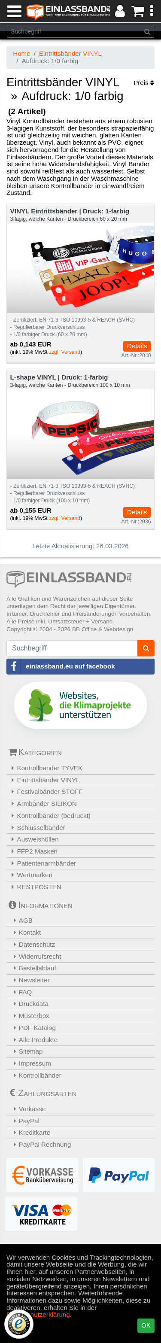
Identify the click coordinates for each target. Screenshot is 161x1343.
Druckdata (29, 1003)
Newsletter (29, 980)
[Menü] (12, 11)
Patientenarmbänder (42, 863)
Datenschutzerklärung (38, 1314)
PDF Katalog (32, 1027)
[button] (152, 11)
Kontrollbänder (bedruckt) (50, 815)
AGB (21, 920)
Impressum (30, 1063)
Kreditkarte (29, 1132)
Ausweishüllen (34, 839)
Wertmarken (30, 874)
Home (21, 53)
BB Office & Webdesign (102, 629)
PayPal (24, 1120)
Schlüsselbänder (37, 827)
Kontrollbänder (35, 1075)
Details (137, 345)
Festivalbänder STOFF (46, 791)
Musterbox (29, 1015)
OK (146, 1325)
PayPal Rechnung (40, 1144)
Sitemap (26, 1051)
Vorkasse (27, 1108)
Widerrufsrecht (35, 956)
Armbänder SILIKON (43, 803)
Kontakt (25, 932)
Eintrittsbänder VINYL (70, 53)
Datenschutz (32, 944)
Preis (144, 82)
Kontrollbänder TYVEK (45, 768)
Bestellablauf (32, 968)
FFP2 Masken (33, 851)
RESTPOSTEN (35, 886)
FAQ (20, 992)
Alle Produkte (33, 1039)
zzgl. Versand (64, 352)
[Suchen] (147, 31)
